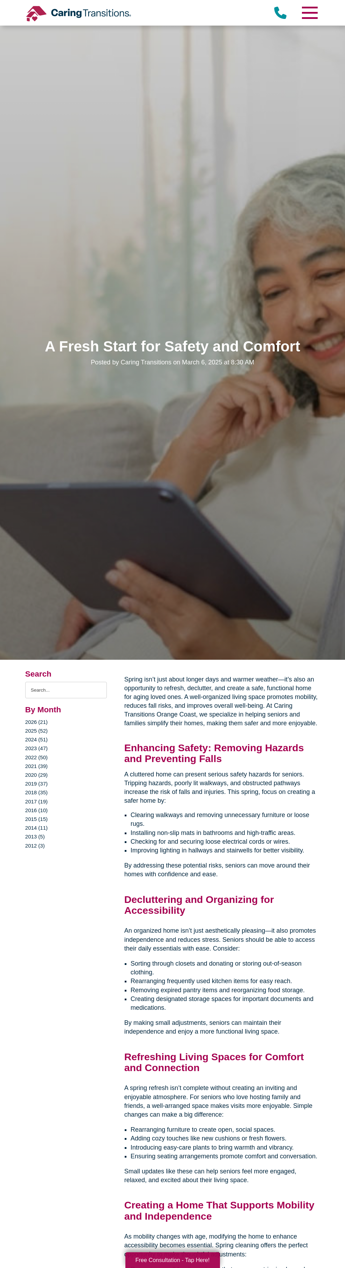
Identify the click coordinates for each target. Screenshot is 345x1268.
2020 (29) (36, 775)
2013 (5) (35, 836)
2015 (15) (36, 819)
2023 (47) (36, 748)
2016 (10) (36, 810)
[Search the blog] (66, 690)
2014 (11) (36, 828)
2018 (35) (36, 792)
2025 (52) (36, 731)
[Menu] (309, 13)
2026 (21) (36, 722)
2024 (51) (36, 739)
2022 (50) (36, 757)
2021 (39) (36, 766)
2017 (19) (36, 801)
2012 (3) (35, 846)
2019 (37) (36, 784)
